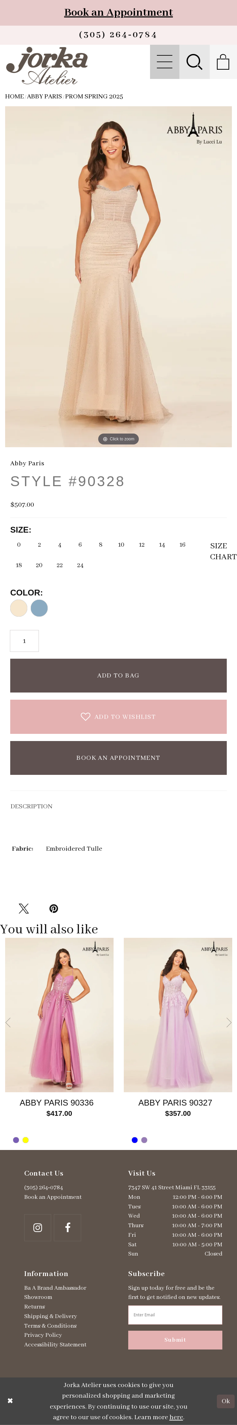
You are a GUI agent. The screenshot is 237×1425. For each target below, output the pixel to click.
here (176, 1417)
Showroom (38, 1297)
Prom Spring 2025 (94, 96)
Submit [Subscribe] (175, 1340)
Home (14, 96)
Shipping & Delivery (50, 1316)
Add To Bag (118, 675)
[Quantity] (24, 641)
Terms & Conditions (50, 1326)
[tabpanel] (59, 1044)
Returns (34, 1307)
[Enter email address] (175, 1315)
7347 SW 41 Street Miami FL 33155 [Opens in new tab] (172, 1187)
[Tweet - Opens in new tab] (24, 908)
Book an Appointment (118, 13)
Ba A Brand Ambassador (55, 1288)
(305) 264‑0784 (43, 1187)
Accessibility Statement (55, 1344)
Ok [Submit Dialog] (226, 1401)
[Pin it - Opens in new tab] (54, 908)
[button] (164, 62)
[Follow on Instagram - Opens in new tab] (37, 1228)
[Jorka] (47, 65)
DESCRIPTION (32, 806)
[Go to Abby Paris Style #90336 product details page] (59, 1015)
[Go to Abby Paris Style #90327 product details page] (178, 1015)
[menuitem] (164, 62)
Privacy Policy (43, 1335)
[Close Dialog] (10, 1401)
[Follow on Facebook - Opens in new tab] (67, 1228)
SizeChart (218, 551)
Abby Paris (44, 96)
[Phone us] (118, 35)
